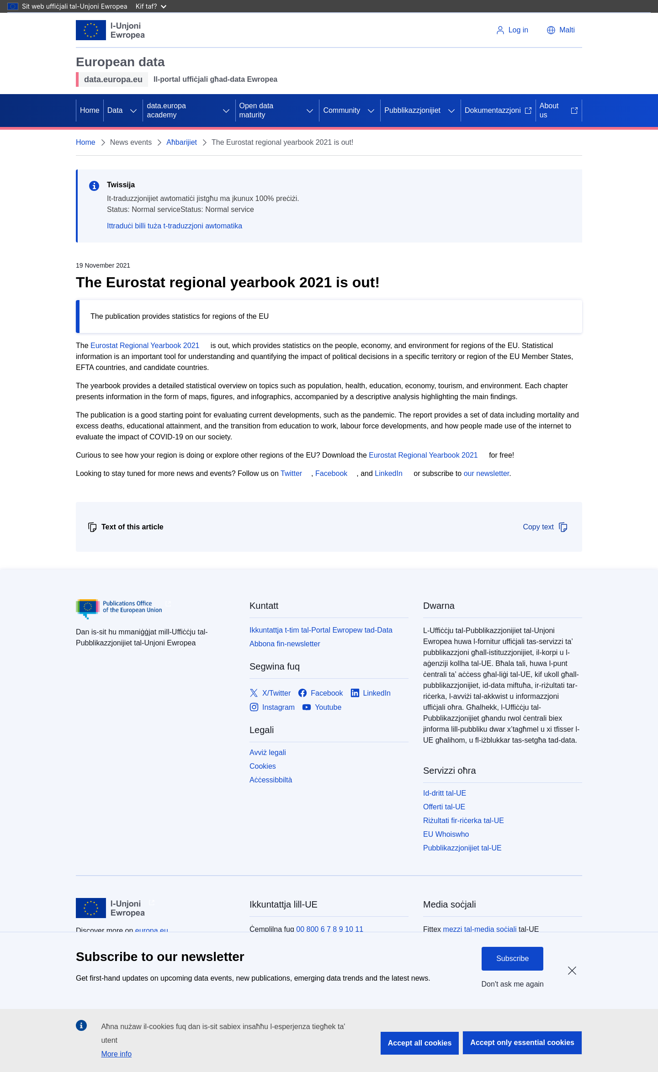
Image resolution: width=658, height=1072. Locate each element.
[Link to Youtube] (321, 707)
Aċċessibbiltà (270, 780)
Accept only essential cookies (522, 1042)
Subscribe (512, 958)
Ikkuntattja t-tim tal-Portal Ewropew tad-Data (321, 630)
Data (115, 110)
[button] (560, 30)
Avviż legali (267, 752)
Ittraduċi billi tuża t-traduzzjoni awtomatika (174, 226)
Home (90, 110)
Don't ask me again (513, 984)
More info (116, 1054)
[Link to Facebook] (320, 693)
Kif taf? (151, 6)
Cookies (262, 766)
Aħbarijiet (181, 142)
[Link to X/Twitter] (270, 693)
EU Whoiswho (446, 834)
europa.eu (151, 931)
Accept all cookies (420, 1043)
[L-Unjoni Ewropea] (110, 30)
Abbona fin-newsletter (284, 644)
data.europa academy (166, 110)
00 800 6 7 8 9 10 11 (329, 929)
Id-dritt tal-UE (444, 793)
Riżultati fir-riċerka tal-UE (463, 820)
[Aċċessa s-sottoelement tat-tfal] (133, 110)
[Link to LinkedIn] (370, 693)
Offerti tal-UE (444, 807)
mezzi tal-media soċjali (480, 929)
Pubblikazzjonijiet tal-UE (462, 848)
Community (341, 110)
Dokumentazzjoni (498, 110)
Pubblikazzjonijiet (412, 110)
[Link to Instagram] (272, 707)
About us (559, 110)
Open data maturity (256, 110)
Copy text (545, 527)
